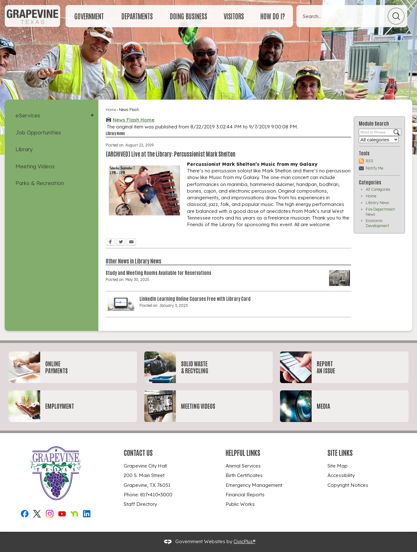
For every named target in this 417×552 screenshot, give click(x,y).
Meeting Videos (35, 166)
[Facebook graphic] (24, 513)
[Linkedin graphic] (86, 513)
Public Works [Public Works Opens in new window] (240, 504)
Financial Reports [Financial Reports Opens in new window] (245, 495)
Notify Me (374, 168)
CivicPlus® (244, 541)
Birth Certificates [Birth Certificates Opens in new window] (244, 475)
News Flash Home (133, 120)
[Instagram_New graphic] (49, 513)
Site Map (337, 466)
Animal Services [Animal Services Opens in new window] (243, 466)
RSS (369, 160)
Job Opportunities (38, 132)
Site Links (340, 452)
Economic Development (377, 223)
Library (24, 149)
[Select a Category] (379, 139)
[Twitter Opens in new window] (120, 243)
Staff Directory (140, 504)
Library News (377, 202)
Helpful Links (243, 452)
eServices (28, 115)
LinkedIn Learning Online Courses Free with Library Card (195, 298)
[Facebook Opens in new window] (110, 243)
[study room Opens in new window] (339, 278)
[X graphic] (37, 513)
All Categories (378, 189)
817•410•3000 (156, 495)
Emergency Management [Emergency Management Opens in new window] (254, 485)
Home (111, 109)
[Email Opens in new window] (131, 243)
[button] (396, 16)
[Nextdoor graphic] (74, 513)
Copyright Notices (347, 485)
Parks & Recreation (40, 183)
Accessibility (341, 475)
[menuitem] (88, 16)
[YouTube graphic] (62, 513)
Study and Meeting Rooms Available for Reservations (158, 272)
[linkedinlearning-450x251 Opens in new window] (121, 304)
